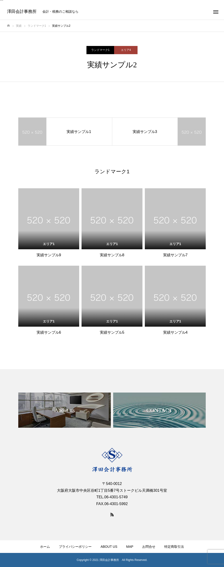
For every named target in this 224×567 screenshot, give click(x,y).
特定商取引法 (174, 546)
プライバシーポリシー (75, 546)
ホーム (45, 546)
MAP (129, 546)
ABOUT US (109, 546)
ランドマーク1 (100, 50)
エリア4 (126, 50)
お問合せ (148, 546)
